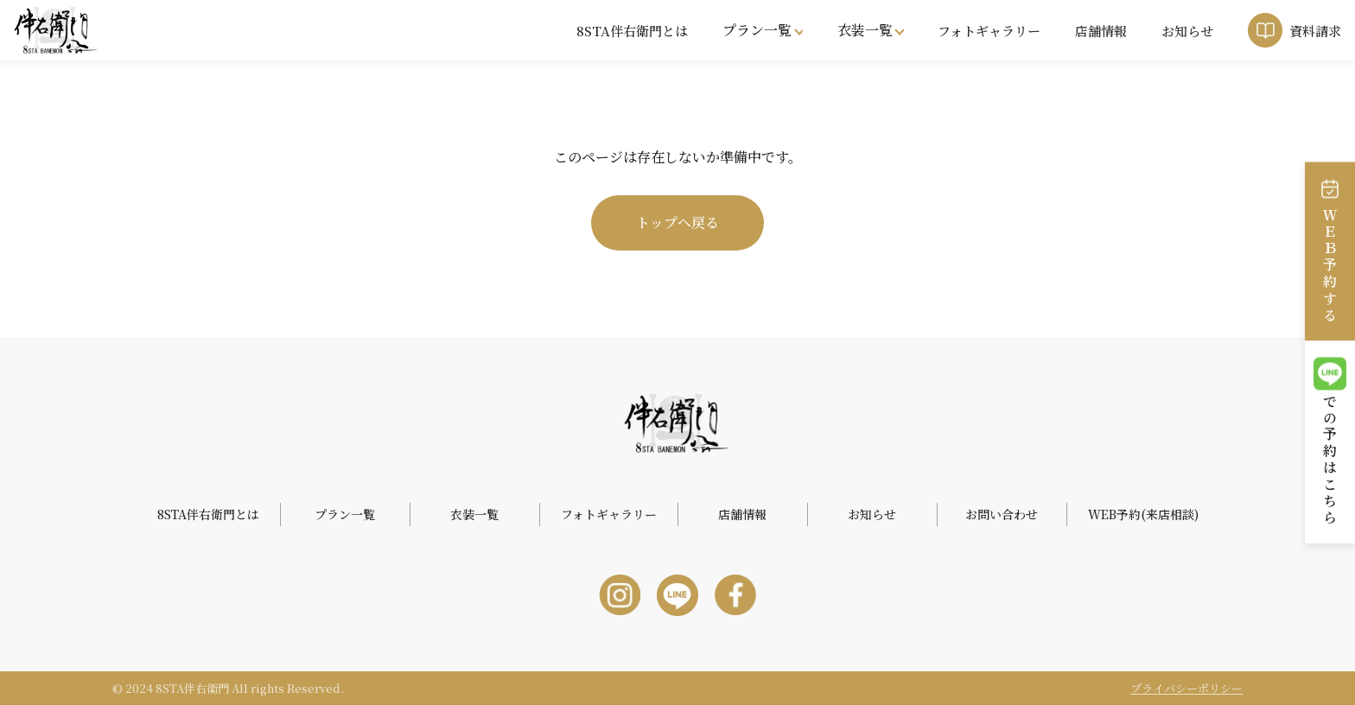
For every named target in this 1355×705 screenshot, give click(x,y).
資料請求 (1315, 31)
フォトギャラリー (989, 31)
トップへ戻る (677, 222)
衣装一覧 (865, 30)
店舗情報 (1101, 31)
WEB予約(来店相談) (1143, 514)
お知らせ (1187, 31)
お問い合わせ (1001, 514)
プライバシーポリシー (1186, 688)
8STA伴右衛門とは (632, 31)
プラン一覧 (757, 30)
